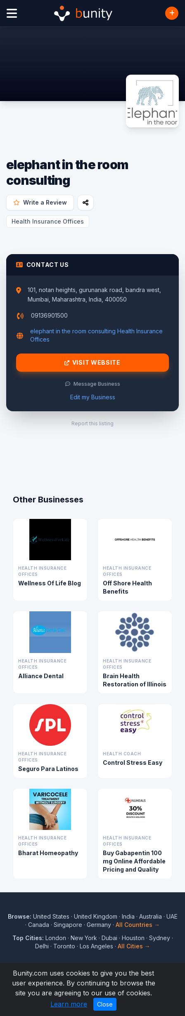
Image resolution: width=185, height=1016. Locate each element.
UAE (172, 916)
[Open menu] (12, 13)
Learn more (68, 1004)
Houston (133, 937)
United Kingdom (95, 916)
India (128, 916)
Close (105, 1004)
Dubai (109, 937)
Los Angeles (96, 946)
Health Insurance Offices (48, 221)
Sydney (159, 937)
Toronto (64, 946)
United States (51, 916)
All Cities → (134, 946)
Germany (99, 924)
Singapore (68, 924)
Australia (150, 916)
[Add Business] (171, 13)
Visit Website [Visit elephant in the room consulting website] (92, 362)
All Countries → (138, 924)
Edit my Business (92, 397)
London (55, 937)
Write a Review (40, 202)
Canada (38, 924)
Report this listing (92, 423)
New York (84, 937)
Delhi (42, 946)
